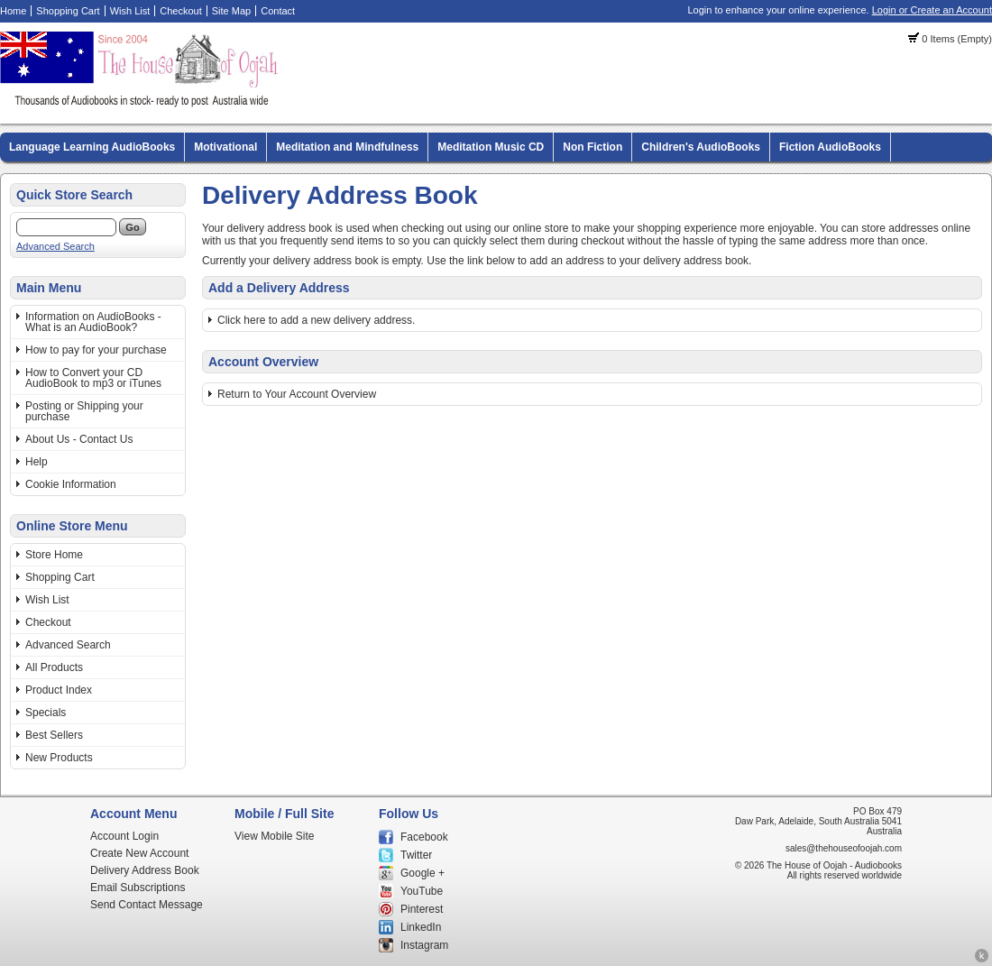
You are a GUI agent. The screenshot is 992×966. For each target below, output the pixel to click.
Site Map (231, 10)
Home (13, 10)
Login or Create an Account (932, 10)
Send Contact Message (146, 904)
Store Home (54, 554)
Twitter (416, 855)
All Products (54, 667)
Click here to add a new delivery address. (316, 320)
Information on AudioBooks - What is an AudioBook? (93, 322)
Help (36, 461)
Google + (422, 873)
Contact (278, 10)
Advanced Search (55, 246)
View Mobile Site (274, 836)
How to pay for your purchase (96, 350)
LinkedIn (420, 927)
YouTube (421, 891)
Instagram (424, 945)
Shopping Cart (67, 10)
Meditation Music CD (490, 147)
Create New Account (139, 853)
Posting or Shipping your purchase (84, 411)
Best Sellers (54, 735)
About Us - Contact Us (79, 439)
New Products (59, 757)
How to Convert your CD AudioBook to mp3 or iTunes (93, 378)
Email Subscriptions (137, 887)
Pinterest (421, 909)
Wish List (130, 10)
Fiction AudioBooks (830, 147)
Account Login (124, 836)
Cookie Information (70, 484)
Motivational (225, 147)
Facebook (424, 837)
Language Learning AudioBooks (92, 147)
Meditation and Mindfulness (347, 147)
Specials (45, 712)
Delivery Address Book (144, 870)
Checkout (180, 10)
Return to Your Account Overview (296, 394)
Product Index (58, 690)
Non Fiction (592, 147)
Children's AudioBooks (700, 147)
